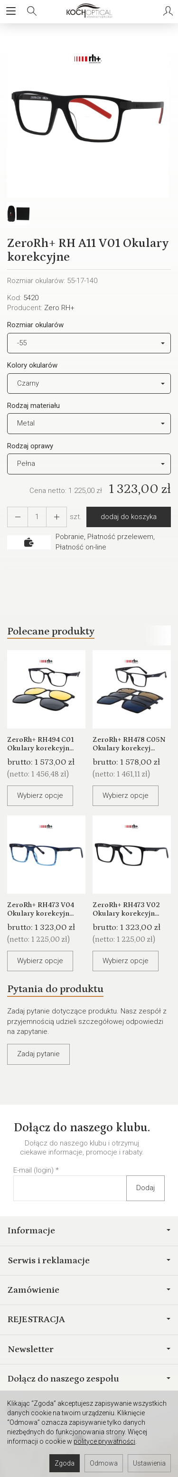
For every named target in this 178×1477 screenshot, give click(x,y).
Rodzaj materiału (33, 405)
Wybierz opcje (40, 795)
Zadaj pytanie (38, 1054)
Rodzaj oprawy (30, 446)
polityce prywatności (104, 1441)
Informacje (89, 1230)
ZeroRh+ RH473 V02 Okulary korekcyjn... (126, 909)
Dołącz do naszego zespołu (89, 1378)
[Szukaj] (32, 11)
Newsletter (89, 1349)
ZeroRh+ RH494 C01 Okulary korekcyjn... (40, 744)
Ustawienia (149, 1463)
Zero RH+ (59, 307)
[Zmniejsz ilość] (56, 517)
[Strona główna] (89, 11)
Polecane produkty (50, 631)
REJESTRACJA (89, 1319)
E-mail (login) (33, 1170)
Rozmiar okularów (35, 325)
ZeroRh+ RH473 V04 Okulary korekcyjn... (40, 909)
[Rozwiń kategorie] (11, 11)
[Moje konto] (168, 11)
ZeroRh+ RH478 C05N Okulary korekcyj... (129, 744)
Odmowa (104, 1463)
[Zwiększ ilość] (17, 517)
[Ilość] (37, 517)
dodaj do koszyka (129, 516)
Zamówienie (89, 1290)
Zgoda (65, 1463)
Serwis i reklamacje (89, 1260)
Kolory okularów (32, 365)
